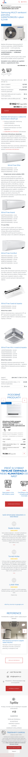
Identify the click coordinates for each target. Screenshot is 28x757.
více (14, 544)
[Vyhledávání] (19, 2)
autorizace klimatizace (12, 149)
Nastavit (14, 751)
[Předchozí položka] (3, 400)
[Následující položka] (24, 400)
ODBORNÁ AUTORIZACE (11, 131)
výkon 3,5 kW (14, 424)
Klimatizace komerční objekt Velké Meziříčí (13, 641)
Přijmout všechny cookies (14, 747)
